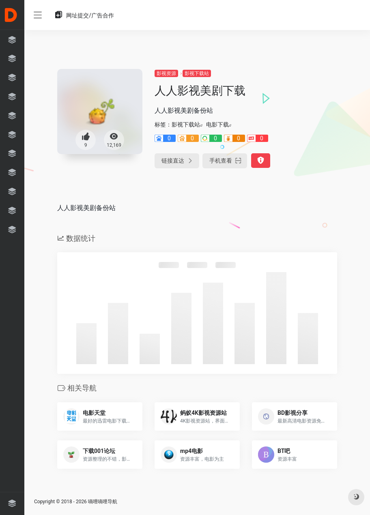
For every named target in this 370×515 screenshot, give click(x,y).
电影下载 (217, 124)
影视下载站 (197, 73)
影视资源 (166, 73)
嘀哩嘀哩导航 (102, 501)
